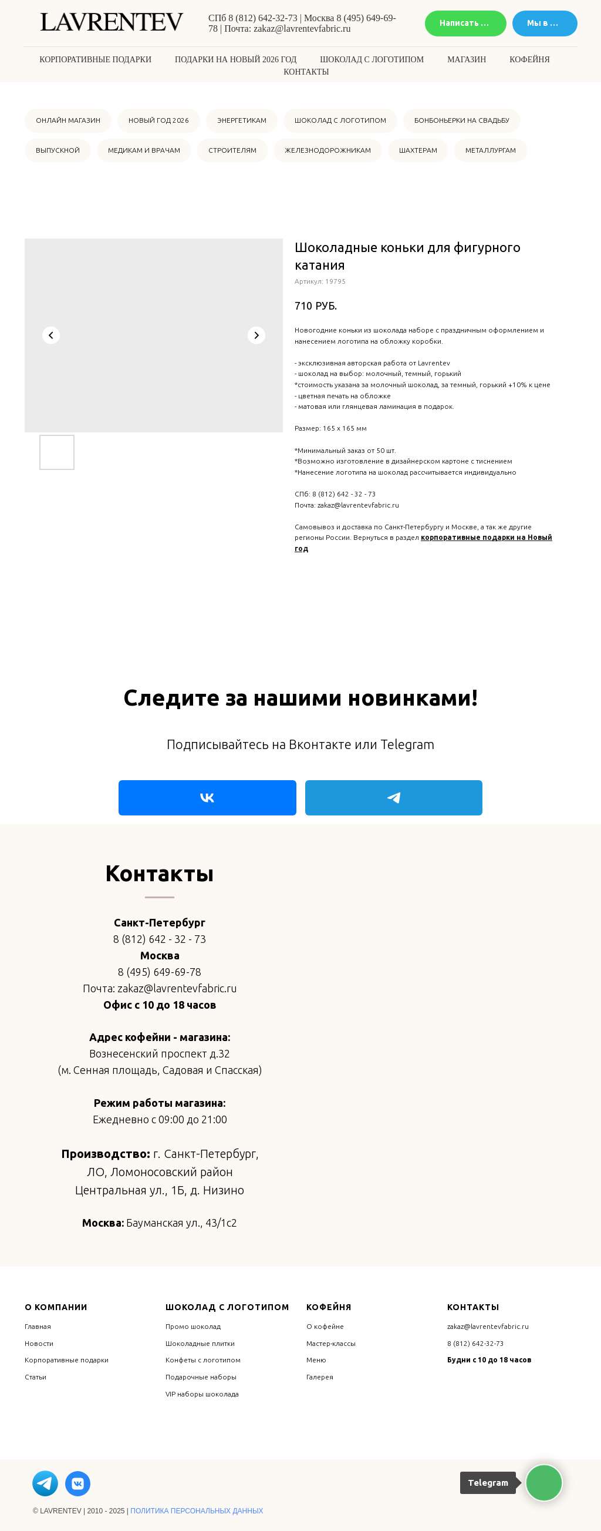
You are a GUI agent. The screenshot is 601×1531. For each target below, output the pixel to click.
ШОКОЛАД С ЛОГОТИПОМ (340, 120)
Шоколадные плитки (200, 1343)
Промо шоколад (193, 1326)
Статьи (35, 1377)
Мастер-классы (331, 1343)
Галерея (319, 1377)
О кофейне (325, 1326)
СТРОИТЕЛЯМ (232, 150)
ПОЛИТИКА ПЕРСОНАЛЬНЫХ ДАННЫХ (196, 1511)
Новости (39, 1343)
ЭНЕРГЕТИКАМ (241, 120)
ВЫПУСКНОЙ (58, 150)
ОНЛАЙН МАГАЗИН (68, 120)
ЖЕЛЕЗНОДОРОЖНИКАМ (328, 150)
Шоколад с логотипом (372, 59)
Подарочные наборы (201, 1377)
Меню (316, 1360)
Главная (38, 1326)
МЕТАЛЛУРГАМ (490, 150)
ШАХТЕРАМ (418, 150)
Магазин (466, 59)
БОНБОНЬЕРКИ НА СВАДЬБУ (461, 120)
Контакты (306, 72)
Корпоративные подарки (95, 59)
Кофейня (529, 59)
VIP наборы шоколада (202, 1394)
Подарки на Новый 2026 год (235, 59)
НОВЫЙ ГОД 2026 (159, 120)
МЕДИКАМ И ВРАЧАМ (144, 150)
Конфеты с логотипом (203, 1360)
